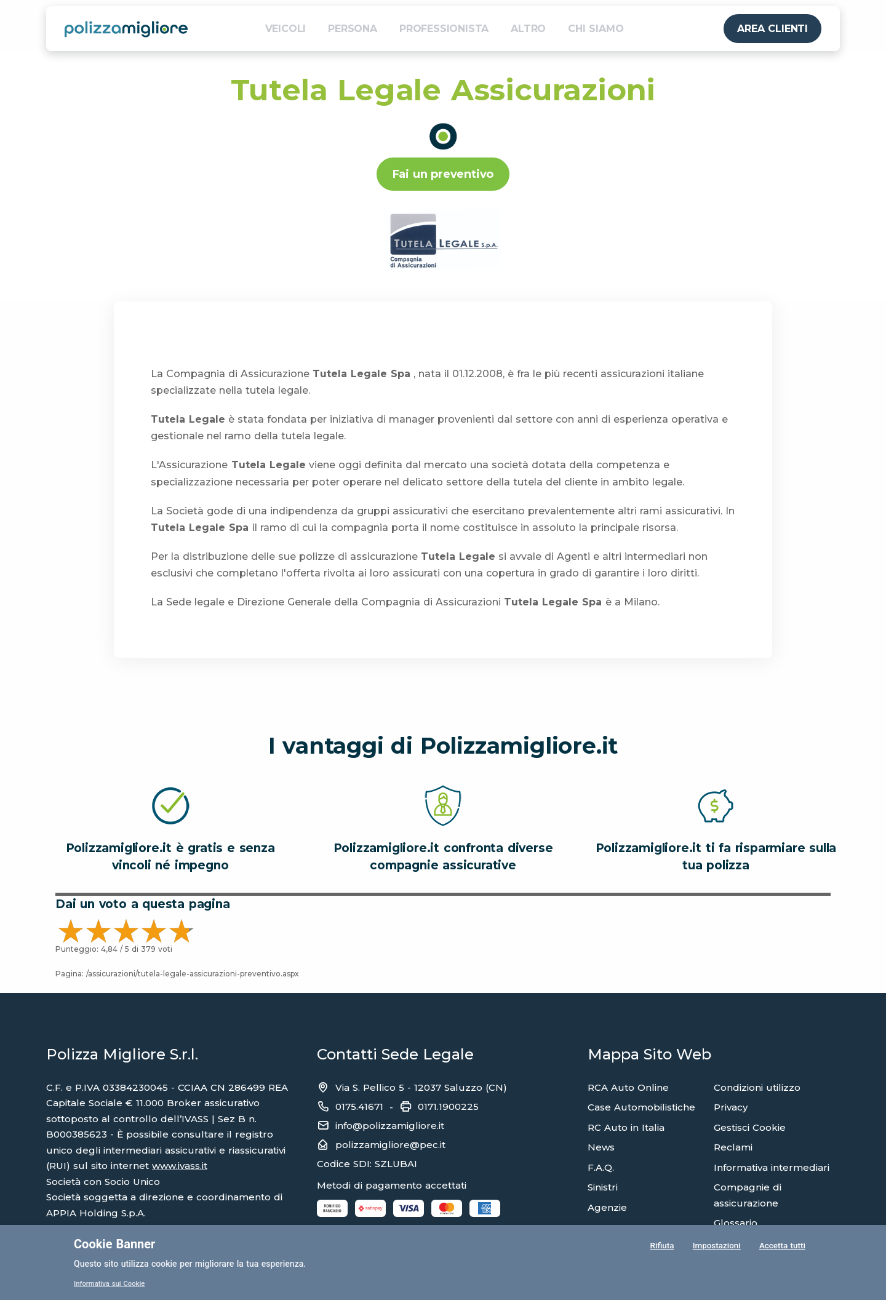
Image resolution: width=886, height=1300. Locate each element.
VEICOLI (285, 28)
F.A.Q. (601, 1167)
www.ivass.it (179, 1165)
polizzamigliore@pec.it (390, 1144)
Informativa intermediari (771, 1167)
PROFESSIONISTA (444, 28)
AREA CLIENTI (772, 28)
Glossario (735, 1223)
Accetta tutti (782, 1247)
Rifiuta (661, 1247)
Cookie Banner (114, 1244)
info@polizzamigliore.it (389, 1125)
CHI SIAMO (595, 28)
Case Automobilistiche (641, 1107)
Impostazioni (716, 1247)
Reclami (733, 1147)
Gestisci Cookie (750, 1127)
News (601, 1147)
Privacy (731, 1107)
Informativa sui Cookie (112, 1283)
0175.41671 (359, 1106)
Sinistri (603, 1187)
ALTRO (528, 28)
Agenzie (607, 1207)
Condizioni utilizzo (757, 1087)
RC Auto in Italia (626, 1127)
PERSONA (352, 28)
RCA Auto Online (628, 1087)
